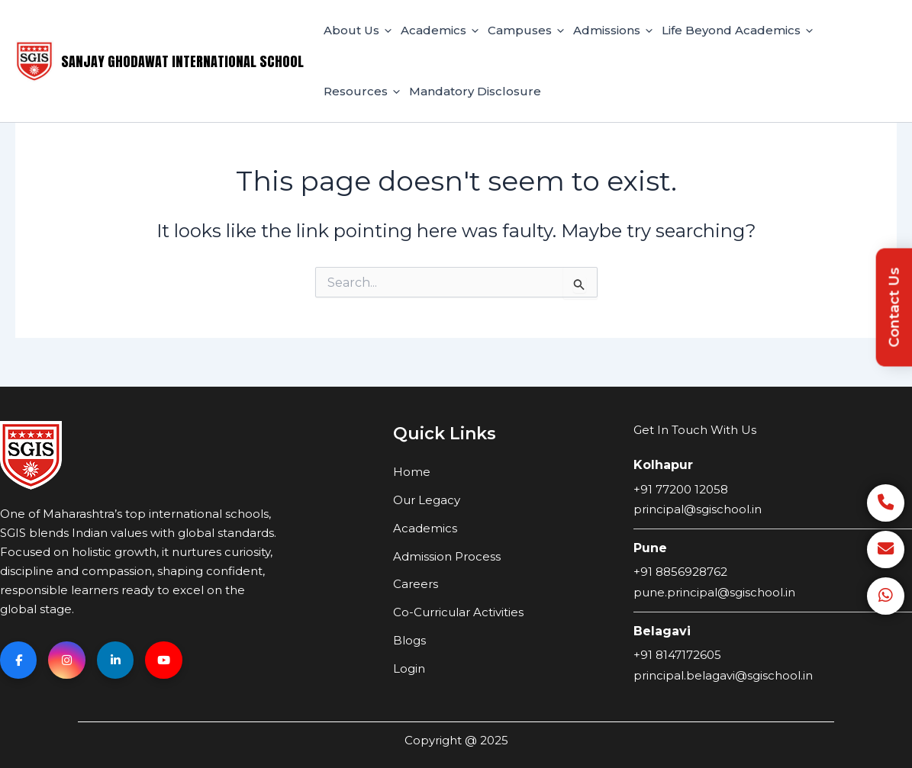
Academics (440, 30)
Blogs (409, 640)
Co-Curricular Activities (458, 612)
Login (409, 668)
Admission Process (447, 556)
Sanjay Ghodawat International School (182, 61)
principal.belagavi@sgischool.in (723, 675)
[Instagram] (69, 660)
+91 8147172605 (677, 654)
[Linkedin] (118, 660)
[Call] (885, 501)
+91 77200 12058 (680, 489)
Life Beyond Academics (737, 30)
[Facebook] (19, 660)
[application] (385, 30)
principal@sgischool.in (697, 509)
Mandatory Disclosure (475, 91)
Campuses (526, 30)
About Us (358, 30)
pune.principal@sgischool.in (714, 592)
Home (411, 471)
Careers (415, 584)
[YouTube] (168, 660)
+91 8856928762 (680, 571)
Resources (362, 91)
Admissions (613, 30)
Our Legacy (426, 500)
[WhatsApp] (885, 596)
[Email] (885, 548)
